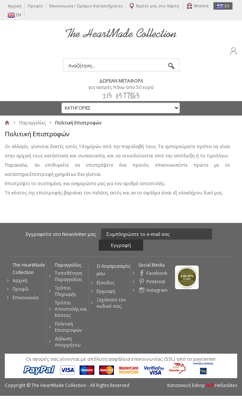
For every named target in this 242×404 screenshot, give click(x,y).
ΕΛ (222, 6)
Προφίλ (35, 6)
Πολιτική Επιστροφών (68, 327)
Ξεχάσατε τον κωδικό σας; (111, 303)
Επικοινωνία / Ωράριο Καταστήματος (86, 6)
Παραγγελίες (32, 123)
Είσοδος (105, 283)
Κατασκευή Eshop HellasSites (202, 385)
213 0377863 (121, 95)
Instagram (157, 290)
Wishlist (201, 6)
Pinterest (156, 281)
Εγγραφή (106, 291)
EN (14, 15)
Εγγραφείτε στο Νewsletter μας (61, 234)
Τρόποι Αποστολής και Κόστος (71, 309)
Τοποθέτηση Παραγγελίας (68, 276)
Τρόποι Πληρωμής (65, 291)
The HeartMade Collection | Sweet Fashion (121, 32)
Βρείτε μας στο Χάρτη (157, 6)
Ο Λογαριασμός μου (113, 270)
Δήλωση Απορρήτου (68, 341)
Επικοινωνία (25, 297)
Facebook (157, 273)
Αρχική (14, 6)
